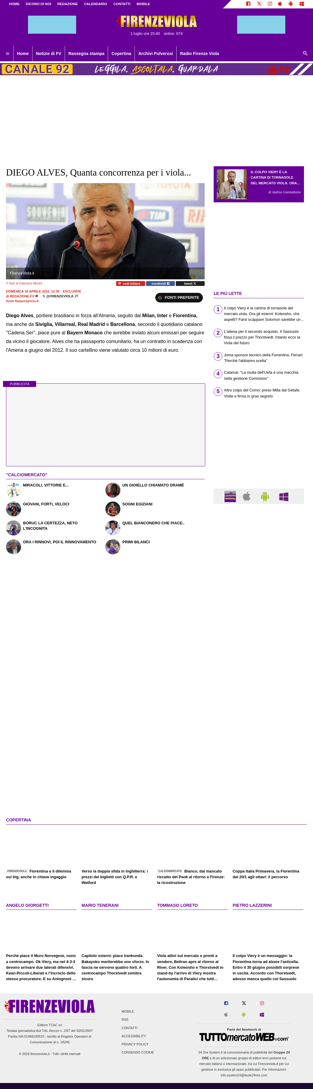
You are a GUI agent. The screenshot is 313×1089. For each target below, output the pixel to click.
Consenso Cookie (138, 1052)
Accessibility (134, 1036)
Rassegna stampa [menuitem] (86, 53)
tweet (190, 283)
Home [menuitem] (23, 53)
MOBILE (143, 4)
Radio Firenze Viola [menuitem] (199, 53)
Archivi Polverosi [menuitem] (155, 53)
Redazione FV (22, 296)
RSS (125, 1020)
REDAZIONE (67, 4)
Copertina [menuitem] (121, 53)
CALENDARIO (95, 4)
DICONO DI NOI (38, 4)
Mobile (128, 1012)
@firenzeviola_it (60, 296)
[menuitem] (7, 53)
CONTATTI (122, 4)
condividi (160, 283)
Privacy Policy (135, 1044)
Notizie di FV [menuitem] (48, 53)
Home (14, 4)
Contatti (130, 1028)
